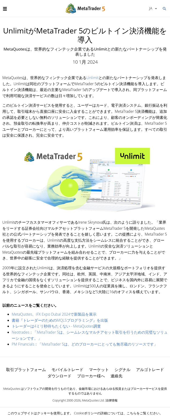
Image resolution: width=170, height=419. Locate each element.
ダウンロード (59, 376)
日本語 (151, 8)
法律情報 (111, 400)
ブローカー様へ (91, 376)
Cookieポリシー (85, 413)
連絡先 (116, 376)
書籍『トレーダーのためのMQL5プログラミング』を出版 (60, 320)
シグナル (122, 369)
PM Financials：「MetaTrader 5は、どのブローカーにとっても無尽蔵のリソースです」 (85, 344)
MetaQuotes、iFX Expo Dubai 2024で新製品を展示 (54, 314)
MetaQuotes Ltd (93, 400)
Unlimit (92, 77)
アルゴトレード (150, 369)
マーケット (99, 369)
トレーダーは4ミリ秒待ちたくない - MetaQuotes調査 (56, 326)
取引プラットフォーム (26, 369)
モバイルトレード (67, 369)
